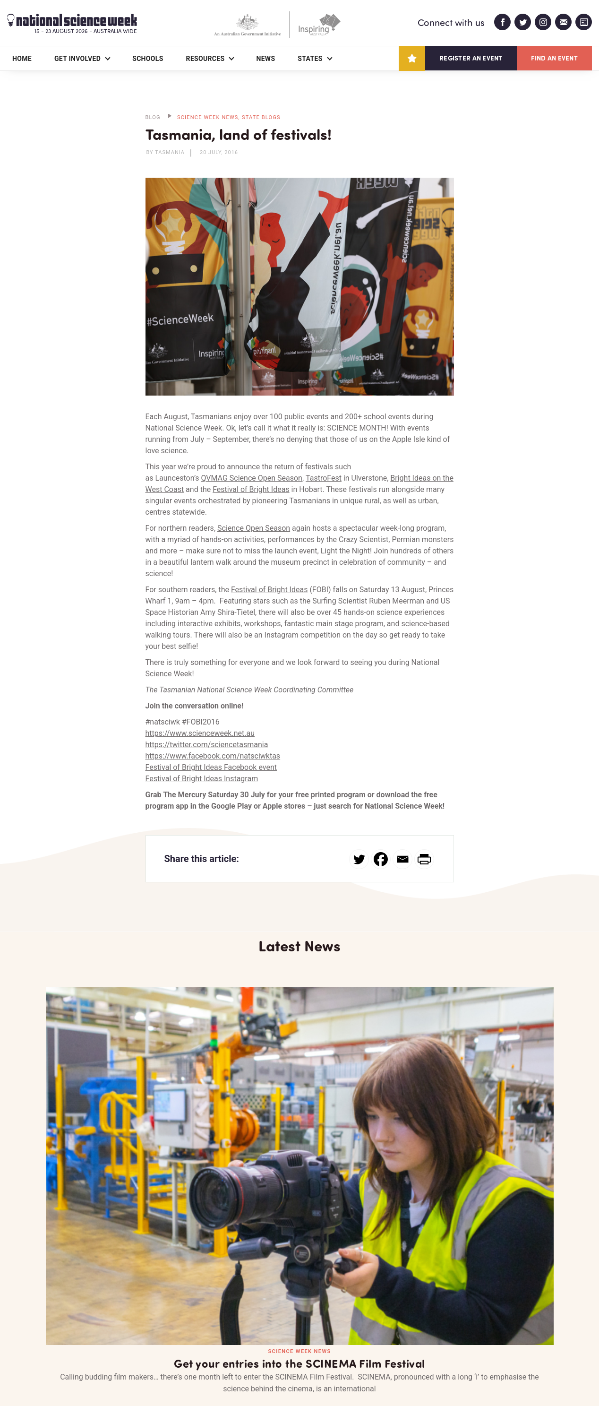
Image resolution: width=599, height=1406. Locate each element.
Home (22, 58)
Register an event (470, 57)
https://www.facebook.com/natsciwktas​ (213, 755)
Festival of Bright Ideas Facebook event (211, 767)
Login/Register (248, 1344)
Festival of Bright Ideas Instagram (201, 778)
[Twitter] (359, 859)
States (310, 58)
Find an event (554, 57)
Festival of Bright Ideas (251, 489)
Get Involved (77, 58)
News (265, 58)
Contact (176, 1344)
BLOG (153, 117)
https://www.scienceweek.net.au (200, 733)
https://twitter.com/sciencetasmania (206, 744)
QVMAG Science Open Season (251, 478)
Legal (150, 1376)
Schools (147, 58)
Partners (114, 1344)
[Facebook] (381, 859)
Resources (205, 58)
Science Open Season (253, 528)
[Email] (402, 859)
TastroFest (324, 478)
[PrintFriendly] (424, 859)
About (57, 1344)
